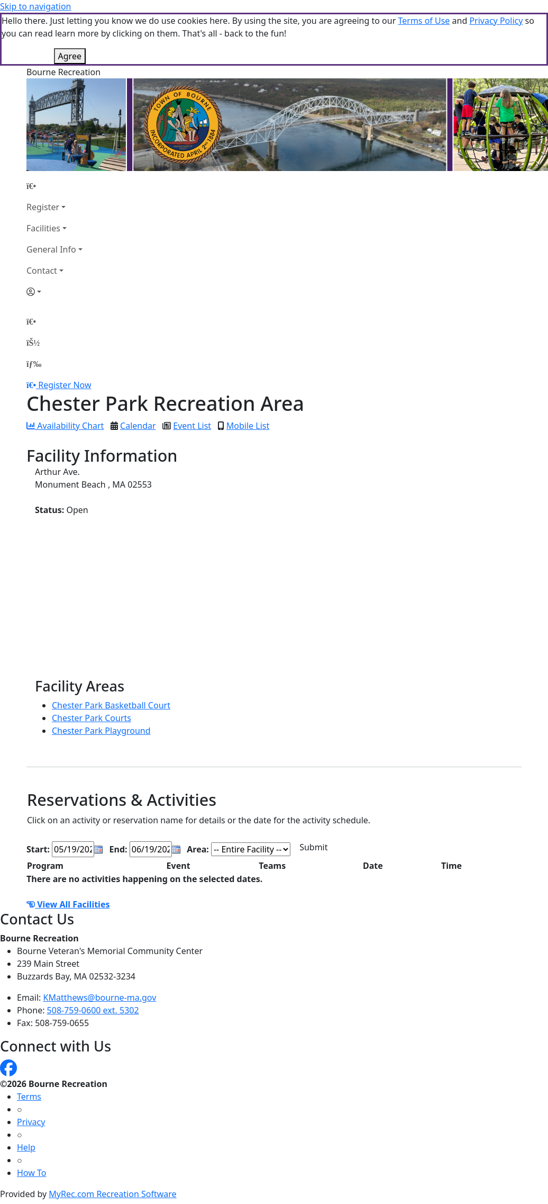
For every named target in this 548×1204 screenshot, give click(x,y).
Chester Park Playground (101, 730)
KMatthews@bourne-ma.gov (100, 997)
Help (26, 1147)
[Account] (54, 291)
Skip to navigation (35, 6)
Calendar (138, 426)
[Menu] (33, 363)
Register (42, 207)
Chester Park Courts (91, 718)
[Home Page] (54, 185)
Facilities (43, 228)
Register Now (64, 385)
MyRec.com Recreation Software (112, 1194)
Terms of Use (424, 20)
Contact (41, 270)
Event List (192, 426)
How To (31, 1173)
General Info (51, 249)
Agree (69, 56)
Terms (29, 1096)
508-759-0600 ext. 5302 (93, 1010)
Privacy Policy (496, 20)
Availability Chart (65, 426)
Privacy (31, 1122)
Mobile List (247, 426)
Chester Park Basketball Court (111, 705)
